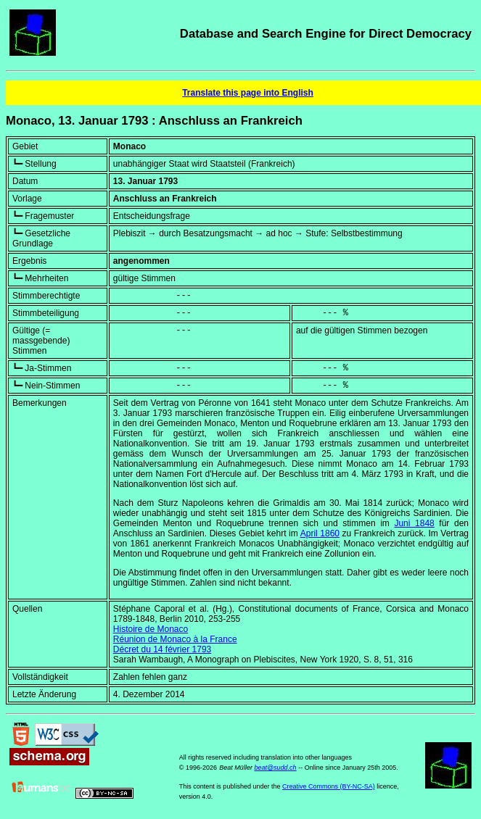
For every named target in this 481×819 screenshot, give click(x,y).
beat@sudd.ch (275, 767)
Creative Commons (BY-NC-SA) (328, 786)
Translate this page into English (247, 93)
